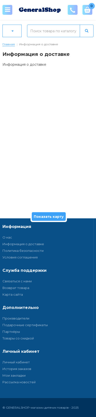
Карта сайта (12, 294)
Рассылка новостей (19, 382)
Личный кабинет (16, 362)
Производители (15, 318)
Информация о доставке (23, 244)
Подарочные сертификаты (25, 325)
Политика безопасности (23, 251)
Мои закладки (14, 375)
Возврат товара (15, 288)
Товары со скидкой (18, 338)
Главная (8, 44)
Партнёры (11, 332)
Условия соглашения (20, 257)
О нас (7, 237)
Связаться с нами (17, 281)
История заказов (16, 369)
